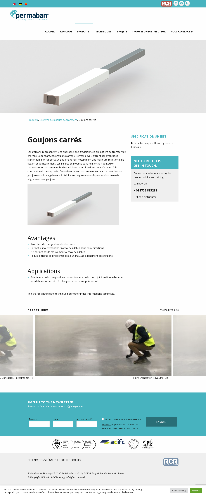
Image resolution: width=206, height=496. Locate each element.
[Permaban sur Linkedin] (187, 3)
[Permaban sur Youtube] (181, 3)
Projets (122, 31)
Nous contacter (181, 31)
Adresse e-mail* (86, 422)
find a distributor (146, 197)
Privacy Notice (106, 424)
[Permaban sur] (193, 3)
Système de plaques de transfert (58, 120)
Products (33, 120)
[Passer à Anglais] (14, 4)
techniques (103, 31)
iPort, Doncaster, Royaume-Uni (151, 377)
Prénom (39, 422)
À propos (66, 31)
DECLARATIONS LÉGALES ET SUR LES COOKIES (54, 460)
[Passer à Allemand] (20, 4)
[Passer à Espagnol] (26, 4)
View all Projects (169, 310)
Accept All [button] (196, 490)
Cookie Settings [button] (179, 490)
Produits (83, 31)
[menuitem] (50, 31)
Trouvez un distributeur (149, 31)
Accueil (50, 31)
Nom (63, 422)
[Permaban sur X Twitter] (175, 3)
